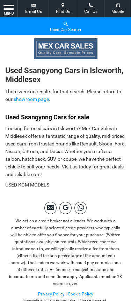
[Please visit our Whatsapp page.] (80, 208)
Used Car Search (65, 26)
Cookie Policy (80, 294)
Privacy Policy (51, 294)
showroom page (31, 99)
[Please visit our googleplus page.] (65, 208)
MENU (8, 9)
